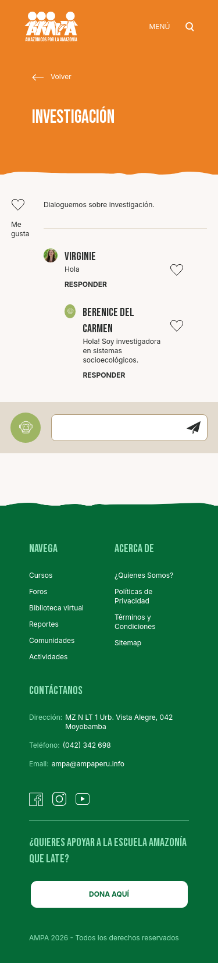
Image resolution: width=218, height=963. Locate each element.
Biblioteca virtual (56, 607)
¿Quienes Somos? (144, 575)
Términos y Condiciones (135, 622)
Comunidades (51, 640)
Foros (38, 591)
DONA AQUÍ (109, 894)
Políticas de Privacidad (133, 596)
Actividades (48, 656)
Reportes (44, 624)
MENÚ (159, 26)
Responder (86, 284)
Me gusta (20, 218)
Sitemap (128, 642)
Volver (52, 77)
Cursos (40, 575)
